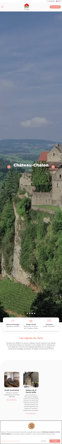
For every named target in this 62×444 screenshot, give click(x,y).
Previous (9, 167)
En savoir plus (12, 400)
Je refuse (43, 441)
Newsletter (50, 1)
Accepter (54, 441)
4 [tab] (34, 313)
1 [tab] (27, 313)
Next (52, 167)
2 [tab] (30, 313)
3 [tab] (32, 313)
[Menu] (2, 7)
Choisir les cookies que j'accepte (10, 441)
